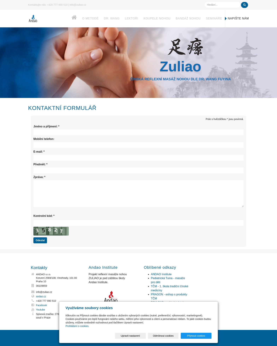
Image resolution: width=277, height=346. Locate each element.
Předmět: (39, 165)
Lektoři (131, 18)
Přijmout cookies (198, 335)
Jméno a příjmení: (45, 127)
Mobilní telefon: (43, 138)
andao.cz (41, 296)
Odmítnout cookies (168, 335)
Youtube (40, 309)
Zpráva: (38, 177)
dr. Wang (112, 18)
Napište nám (238, 18)
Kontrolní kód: (43, 216)
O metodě (90, 18)
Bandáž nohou (188, 18)
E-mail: (38, 152)
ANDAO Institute (161, 274)
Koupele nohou (156, 18)
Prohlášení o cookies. (77, 326)
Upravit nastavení (139, 335)
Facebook (41, 305)
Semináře (214, 18)
